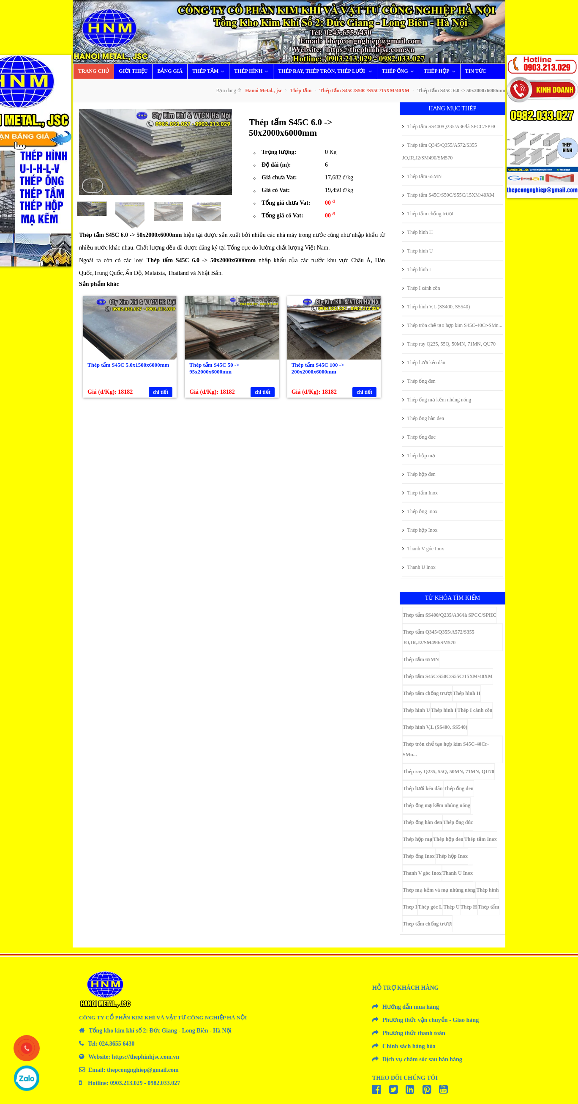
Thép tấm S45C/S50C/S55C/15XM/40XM (364, 90)
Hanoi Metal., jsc (263, 90)
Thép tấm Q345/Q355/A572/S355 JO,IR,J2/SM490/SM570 (439, 151)
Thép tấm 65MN (422, 176)
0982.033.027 (163, 1083)
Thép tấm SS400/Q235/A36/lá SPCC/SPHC (449, 126)
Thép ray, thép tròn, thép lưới (327, 71)
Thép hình (253, 71)
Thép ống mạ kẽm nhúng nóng (436, 400)
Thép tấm (210, 71)
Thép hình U (417, 251)
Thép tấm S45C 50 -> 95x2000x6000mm (214, 368)
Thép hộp (441, 71)
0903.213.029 (126, 1083)
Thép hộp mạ (418, 456)
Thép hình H (417, 232)
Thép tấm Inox (420, 493)
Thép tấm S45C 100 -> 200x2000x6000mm (318, 368)
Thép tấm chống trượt (427, 214)
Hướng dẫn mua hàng (410, 1007)
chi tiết (161, 392)
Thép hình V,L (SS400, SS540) (436, 307)
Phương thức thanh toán (413, 1033)
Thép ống (400, 71)
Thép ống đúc (419, 437)
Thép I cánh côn (421, 288)
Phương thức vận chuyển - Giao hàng (430, 1020)
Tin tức (475, 71)
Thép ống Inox (419, 511)
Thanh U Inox (419, 567)
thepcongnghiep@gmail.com (143, 1070)
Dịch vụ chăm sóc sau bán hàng (422, 1059)
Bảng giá (170, 71)
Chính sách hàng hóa (409, 1046)
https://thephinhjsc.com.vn (145, 1057)
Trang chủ (93, 71)
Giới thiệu (133, 71)
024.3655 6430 (116, 1044)
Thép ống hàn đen (423, 418)
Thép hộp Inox (419, 530)
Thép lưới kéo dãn (423, 362)
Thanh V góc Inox (423, 549)
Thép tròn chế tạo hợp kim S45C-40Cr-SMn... (452, 325)
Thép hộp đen (419, 474)
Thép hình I (416, 269)
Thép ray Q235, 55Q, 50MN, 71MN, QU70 (449, 344)
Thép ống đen (419, 381)
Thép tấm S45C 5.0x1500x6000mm (128, 365)
